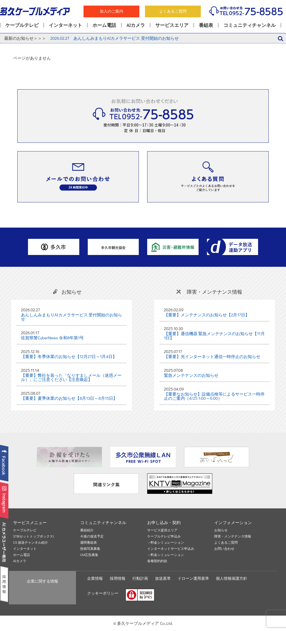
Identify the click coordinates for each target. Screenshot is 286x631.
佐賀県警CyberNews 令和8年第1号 (52, 337)
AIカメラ (136, 25)
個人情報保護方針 (231, 578)
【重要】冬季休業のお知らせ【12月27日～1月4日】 (69, 356)
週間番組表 (88, 542)
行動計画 (140, 578)
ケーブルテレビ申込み (164, 536)
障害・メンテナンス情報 (232, 536)
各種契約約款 (157, 561)
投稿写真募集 (90, 549)
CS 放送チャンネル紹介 (30, 542)
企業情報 (95, 578)
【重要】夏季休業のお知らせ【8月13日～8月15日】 (69, 398)
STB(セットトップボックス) (33, 536)
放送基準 (163, 578)
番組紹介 (87, 530)
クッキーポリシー (102, 593)
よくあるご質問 (173, 11)
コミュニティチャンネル (249, 25)
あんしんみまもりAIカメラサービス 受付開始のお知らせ (114, 38)
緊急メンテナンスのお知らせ (191, 375)
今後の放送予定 (92, 536)
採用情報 (117, 578)
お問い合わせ (224, 549)
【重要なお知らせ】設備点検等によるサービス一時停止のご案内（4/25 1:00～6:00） (214, 396)
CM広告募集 (89, 555)
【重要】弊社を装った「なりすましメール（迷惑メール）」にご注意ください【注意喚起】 (71, 377)
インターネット (65, 25)
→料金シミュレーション (165, 542)
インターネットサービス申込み (170, 549)
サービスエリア (172, 25)
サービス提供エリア (162, 530)
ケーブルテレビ (22, 25)
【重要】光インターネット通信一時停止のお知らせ (212, 356)
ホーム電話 (104, 25)
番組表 (206, 25)
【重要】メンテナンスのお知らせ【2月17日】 (206, 314)
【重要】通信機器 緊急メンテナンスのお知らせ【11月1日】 (214, 335)
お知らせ (221, 530)
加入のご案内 (111, 11)
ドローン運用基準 (193, 578)
